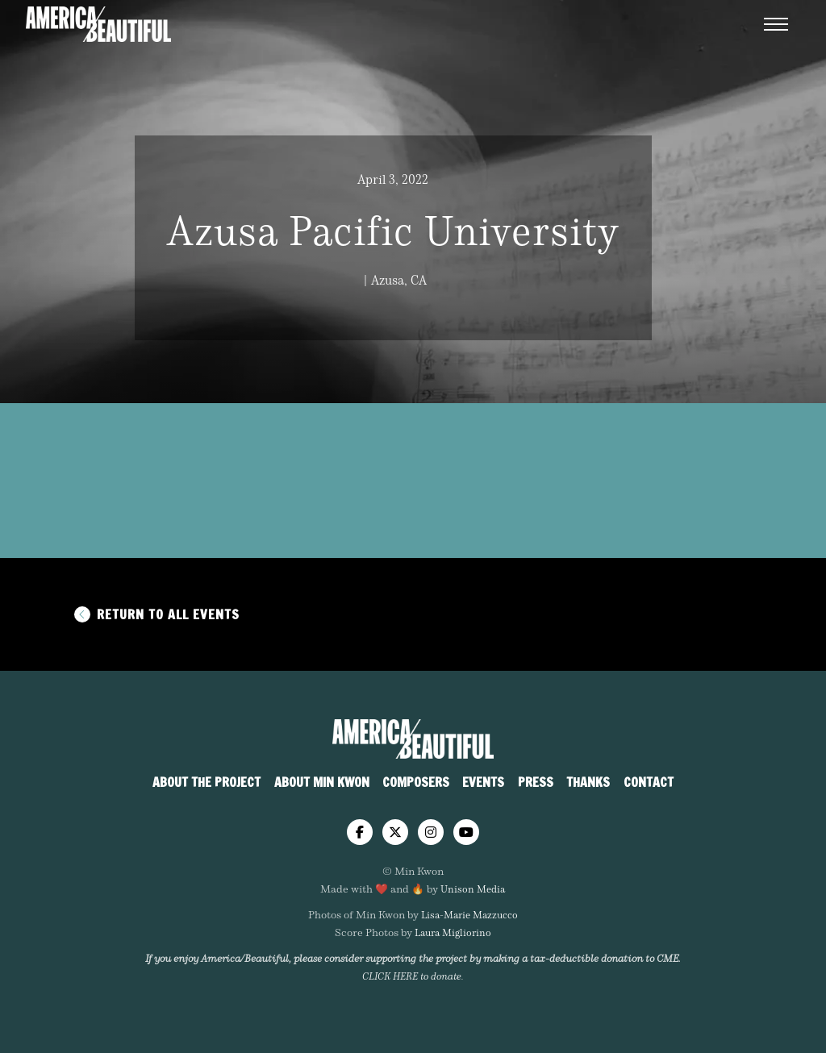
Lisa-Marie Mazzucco (469, 914)
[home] (413, 739)
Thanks (588, 782)
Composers (415, 782)
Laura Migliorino (453, 932)
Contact (649, 782)
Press (535, 782)
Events (483, 782)
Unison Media (472, 888)
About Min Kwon (321, 782)
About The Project (206, 782)
